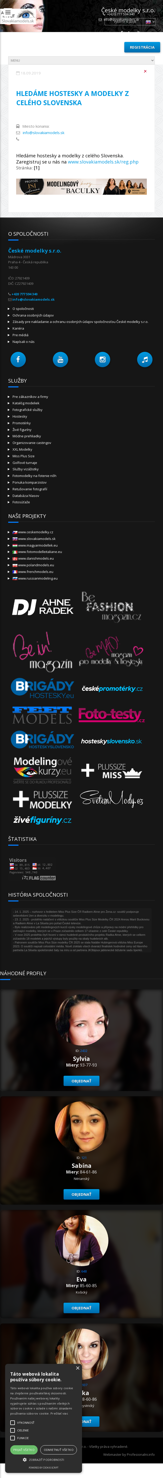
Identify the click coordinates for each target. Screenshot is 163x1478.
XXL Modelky (22, 449)
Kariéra (18, 328)
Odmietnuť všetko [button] (59, 1450)
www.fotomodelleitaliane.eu (37, 551)
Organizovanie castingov (32, 442)
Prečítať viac (59, 1413)
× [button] (77, 1368)
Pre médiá (20, 335)
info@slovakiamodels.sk (43, 132)
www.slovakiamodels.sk (34, 538)
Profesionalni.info (141, 1454)
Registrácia (142, 47)
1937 (83, 1385)
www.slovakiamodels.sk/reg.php (103, 162)
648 (84, 1271)
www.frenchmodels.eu (33, 571)
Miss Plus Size (24, 456)
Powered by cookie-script (43, 1467)
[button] (18, 359)
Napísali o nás (24, 341)
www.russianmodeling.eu (35, 578)
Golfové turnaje (25, 462)
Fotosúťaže (21, 502)
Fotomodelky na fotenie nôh (34, 475)
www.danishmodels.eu (33, 558)
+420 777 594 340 (24, 294)
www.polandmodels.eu (33, 565)
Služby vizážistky (26, 469)
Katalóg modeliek (26, 403)
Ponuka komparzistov (30, 482)
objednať (81, 1080)
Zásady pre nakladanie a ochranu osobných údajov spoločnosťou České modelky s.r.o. (80, 321)
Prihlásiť (108, 47)
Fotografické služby (28, 409)
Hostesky (20, 416)
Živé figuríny (22, 429)
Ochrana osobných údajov (33, 315)
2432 (83, 1050)
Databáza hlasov (26, 495)
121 (84, 1157)
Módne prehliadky (27, 436)
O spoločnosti (23, 308)
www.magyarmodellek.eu (35, 545)
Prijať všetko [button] (24, 1450)
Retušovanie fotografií (30, 489)
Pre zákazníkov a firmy (30, 396)
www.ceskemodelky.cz (33, 532)
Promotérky (22, 423)
